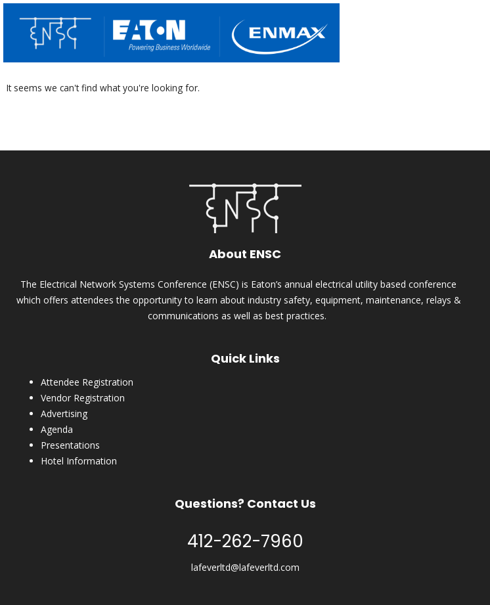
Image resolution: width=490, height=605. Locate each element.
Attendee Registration (87, 382)
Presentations (70, 445)
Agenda (57, 429)
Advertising (64, 413)
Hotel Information (79, 461)
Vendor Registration (83, 398)
